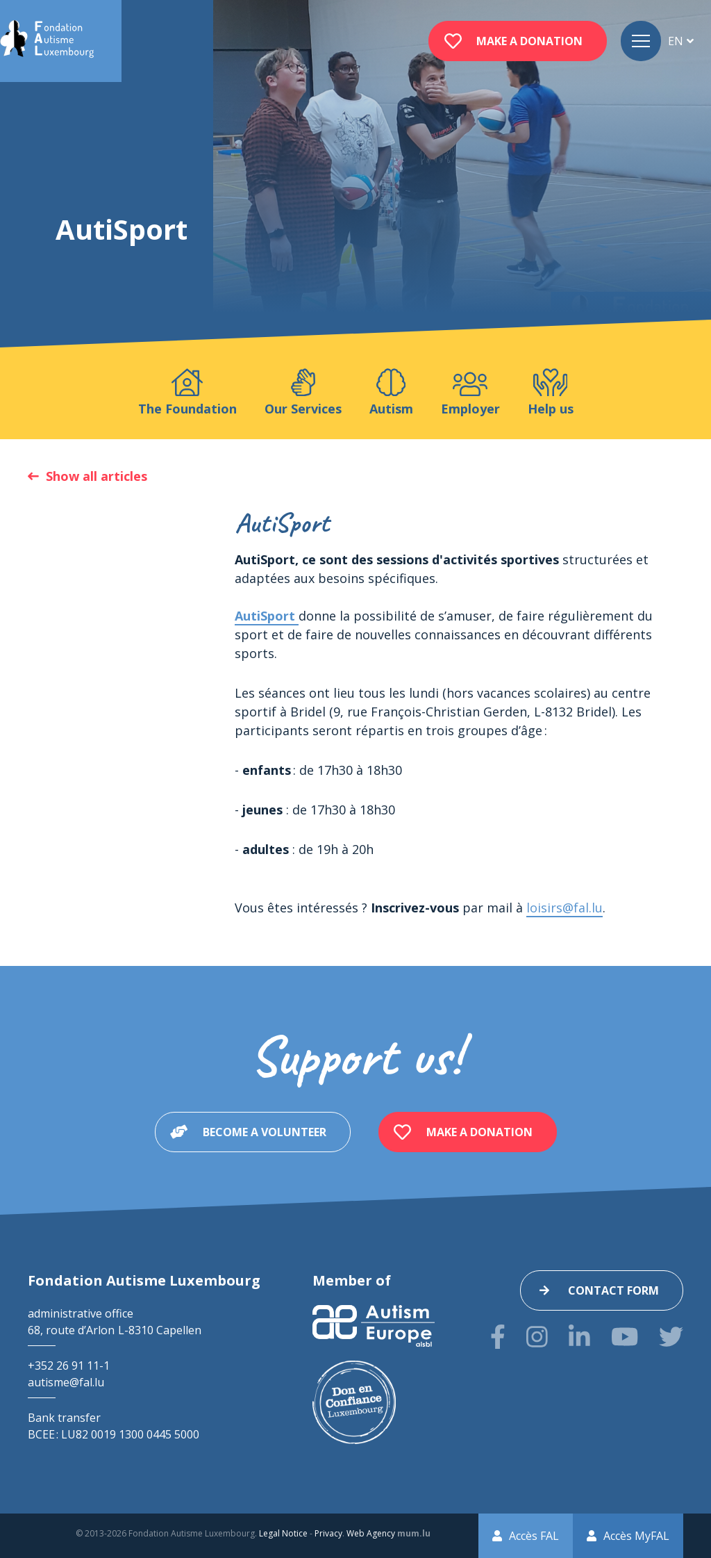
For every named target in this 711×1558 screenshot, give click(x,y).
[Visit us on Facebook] (497, 1337)
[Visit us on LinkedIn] (579, 1337)
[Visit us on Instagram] (537, 1337)
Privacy (328, 1533)
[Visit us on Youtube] (624, 1337)
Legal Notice (283, 1533)
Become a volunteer (264, 1132)
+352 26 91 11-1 (69, 1365)
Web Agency (370, 1533)
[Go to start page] (47, 41)
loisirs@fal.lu (564, 907)
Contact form (613, 1290)
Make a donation (529, 41)
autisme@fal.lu (66, 1382)
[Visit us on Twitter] (671, 1337)
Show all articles (96, 476)
